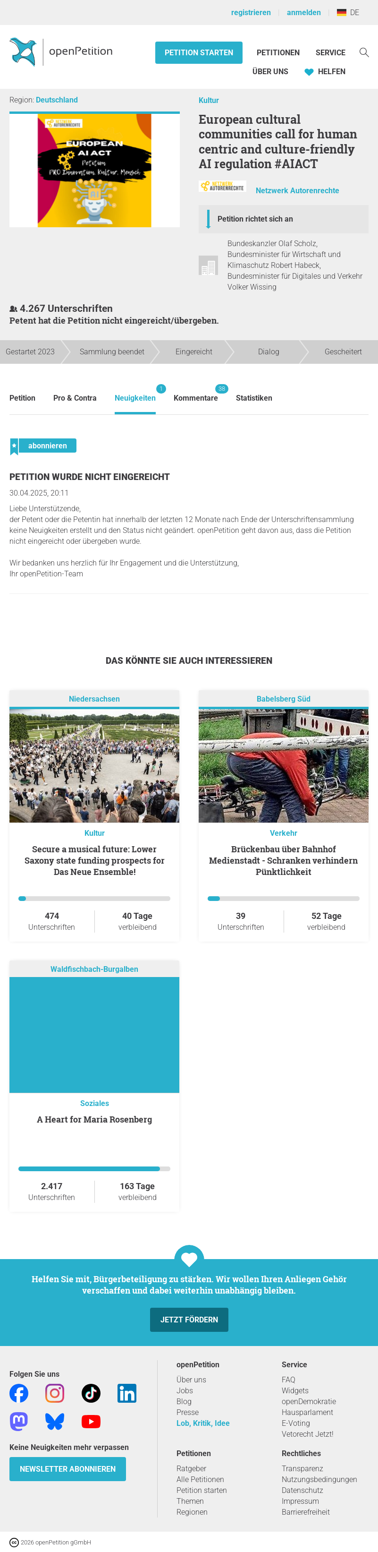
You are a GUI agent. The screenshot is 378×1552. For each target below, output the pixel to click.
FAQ (288, 1379)
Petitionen (279, 52)
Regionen (192, 1512)
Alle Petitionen (200, 1479)
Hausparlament (307, 1412)
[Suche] (364, 51)
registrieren (251, 12)
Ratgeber (191, 1468)
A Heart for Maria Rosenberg (94, 1119)
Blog (184, 1401)
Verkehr (283, 833)
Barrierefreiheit (306, 1512)
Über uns (191, 1379)
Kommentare (196, 393)
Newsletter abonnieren (68, 1469)
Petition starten (199, 52)
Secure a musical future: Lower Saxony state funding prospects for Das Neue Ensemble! (95, 860)
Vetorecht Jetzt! (308, 1434)
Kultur (209, 100)
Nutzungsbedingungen (319, 1479)
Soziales (94, 1103)
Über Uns (270, 71)
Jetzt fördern (189, 1319)
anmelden (304, 12)
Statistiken (254, 398)
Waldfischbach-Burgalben (94, 969)
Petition (22, 398)
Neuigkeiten (135, 393)
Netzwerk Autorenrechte (297, 190)
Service (330, 52)
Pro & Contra (75, 398)
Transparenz (302, 1468)
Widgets (295, 1390)
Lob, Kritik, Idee (203, 1423)
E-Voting (296, 1423)
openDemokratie (309, 1401)
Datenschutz (302, 1490)
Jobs (184, 1390)
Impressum (300, 1501)
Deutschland (57, 99)
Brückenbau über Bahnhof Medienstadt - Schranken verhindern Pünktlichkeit (283, 860)
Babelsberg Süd (284, 699)
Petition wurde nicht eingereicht (89, 477)
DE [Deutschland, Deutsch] (348, 12)
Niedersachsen (94, 699)
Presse (187, 1412)
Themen (190, 1501)
